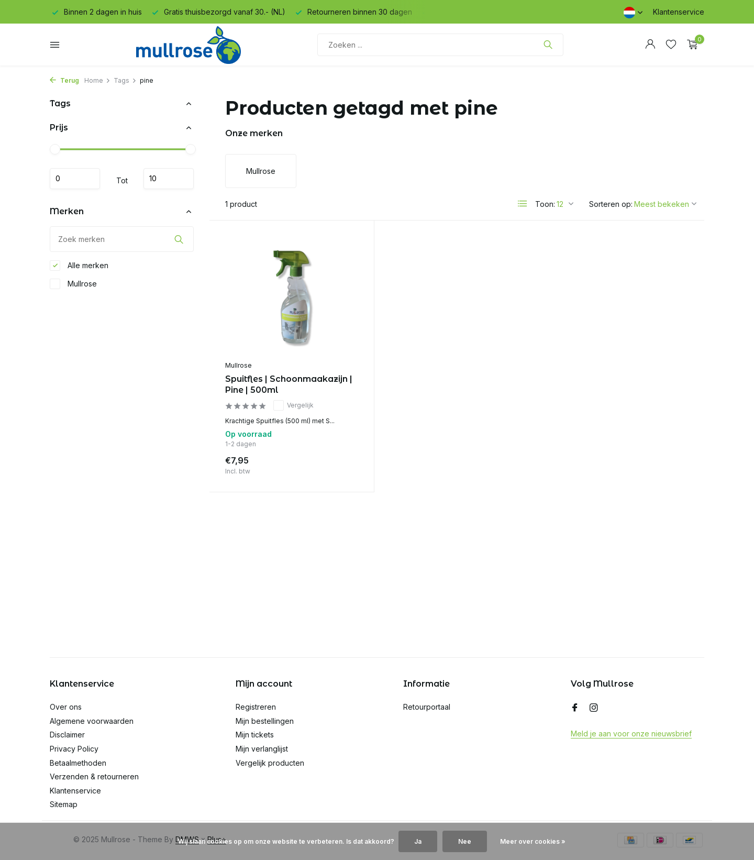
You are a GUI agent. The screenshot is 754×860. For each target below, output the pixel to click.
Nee (464, 841)
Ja (418, 841)
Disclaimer (67, 734)
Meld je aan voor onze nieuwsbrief (631, 733)
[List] (522, 203)
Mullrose (73, 284)
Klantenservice (678, 11)
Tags (125, 80)
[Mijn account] (650, 44)
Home (97, 80)
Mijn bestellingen (265, 720)
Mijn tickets (255, 734)
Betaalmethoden (78, 762)
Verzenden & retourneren (94, 776)
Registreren (256, 706)
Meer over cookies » (533, 841)
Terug (64, 80)
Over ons (66, 706)
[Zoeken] (440, 45)
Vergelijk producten (270, 762)
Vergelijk (293, 405)
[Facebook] (575, 708)
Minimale (75, 178)
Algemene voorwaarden (92, 720)
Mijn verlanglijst (262, 748)
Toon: (545, 204)
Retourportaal (426, 706)
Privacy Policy (74, 748)
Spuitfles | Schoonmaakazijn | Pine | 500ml (288, 384)
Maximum (168, 178)
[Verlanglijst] (671, 44)
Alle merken (79, 265)
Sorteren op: (611, 204)
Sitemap (63, 804)
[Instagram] (594, 708)
